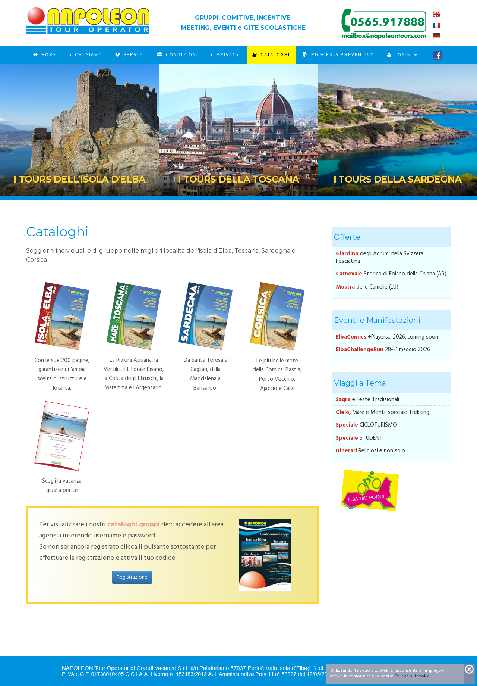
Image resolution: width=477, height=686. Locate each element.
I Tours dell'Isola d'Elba (79, 179)
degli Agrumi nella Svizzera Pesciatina (379, 257)
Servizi (130, 55)
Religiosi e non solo (370, 450)
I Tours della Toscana (238, 179)
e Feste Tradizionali (367, 399)
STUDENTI (360, 438)
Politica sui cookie (412, 676)
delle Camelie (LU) (367, 287)
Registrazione (132, 577)
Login (400, 55)
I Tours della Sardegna (398, 179)
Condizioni (177, 55)
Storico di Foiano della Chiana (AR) (391, 273)
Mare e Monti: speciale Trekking (382, 412)
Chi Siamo (85, 55)
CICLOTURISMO (366, 425)
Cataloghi (271, 55)
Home (45, 55)
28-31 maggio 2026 (383, 349)
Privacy (225, 55)
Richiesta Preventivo (339, 55)
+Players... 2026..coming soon (387, 337)
